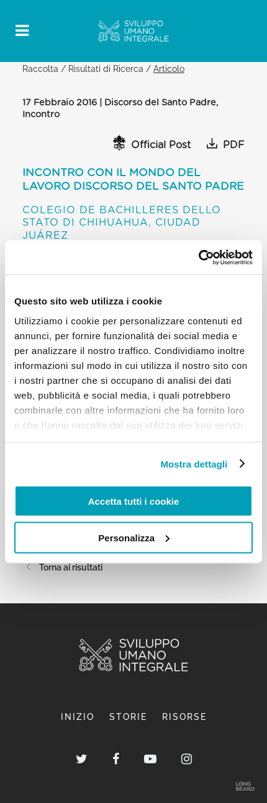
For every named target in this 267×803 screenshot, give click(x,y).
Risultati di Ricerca (105, 68)
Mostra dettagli (193, 463)
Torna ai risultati (62, 567)
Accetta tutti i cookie (133, 501)
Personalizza (134, 537)
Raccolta (40, 68)
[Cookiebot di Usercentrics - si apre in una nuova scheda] (198, 257)
